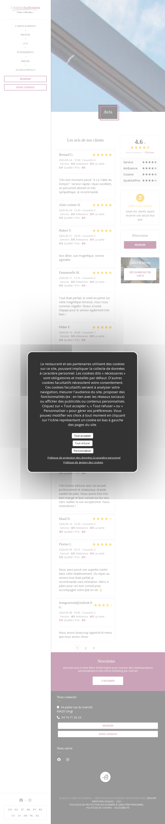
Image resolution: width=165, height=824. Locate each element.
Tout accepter (82, 435)
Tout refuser (82, 443)
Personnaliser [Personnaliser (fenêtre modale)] (82, 450)
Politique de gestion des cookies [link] (83, 462)
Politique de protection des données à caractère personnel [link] (84, 457)
